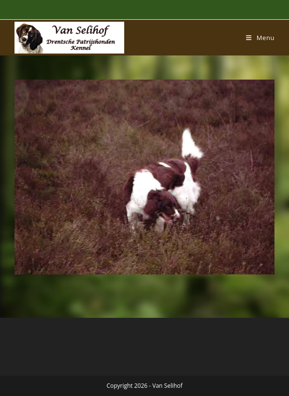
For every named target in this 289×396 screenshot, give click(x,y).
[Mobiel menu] (260, 37)
